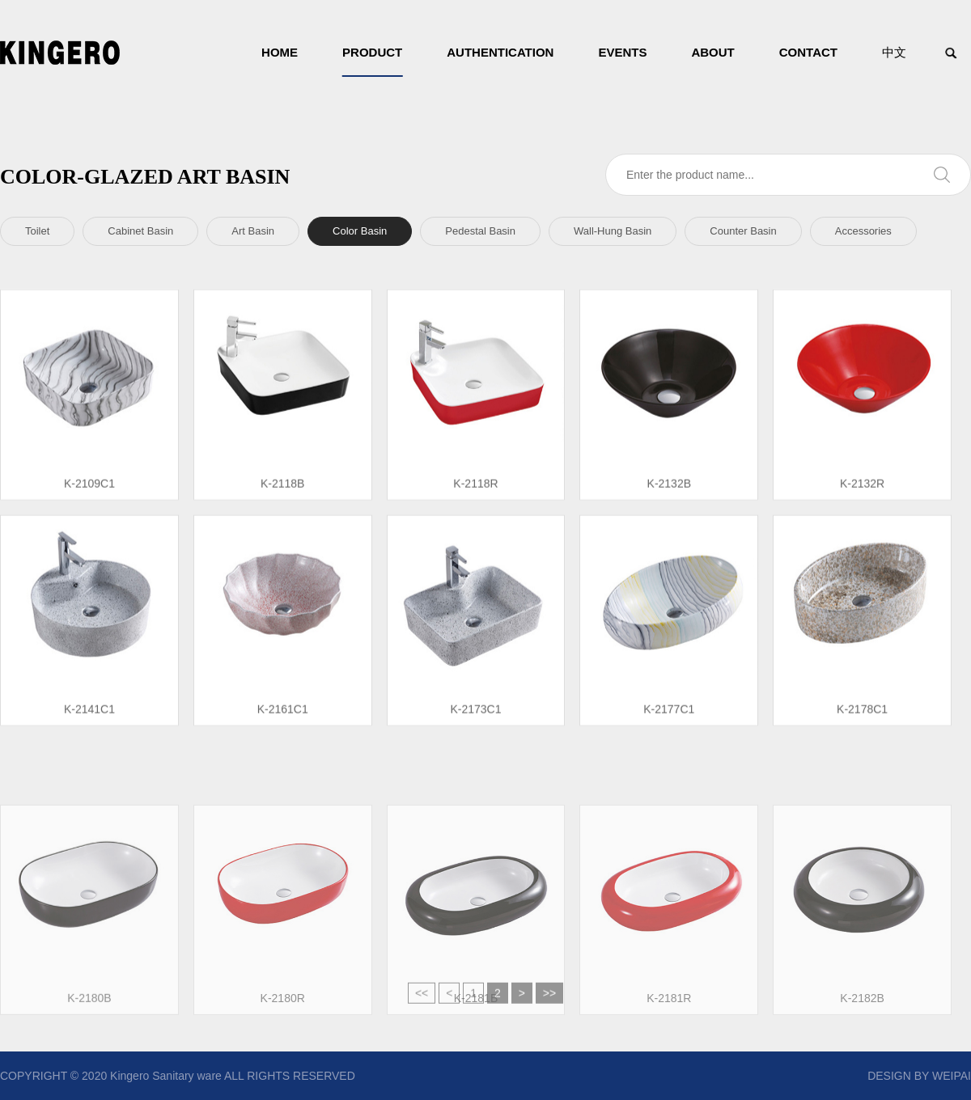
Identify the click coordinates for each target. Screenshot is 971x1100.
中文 (894, 52)
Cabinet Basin (140, 231)
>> (549, 999)
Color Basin (360, 231)
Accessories (863, 231)
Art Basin (252, 231)
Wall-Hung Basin (612, 231)
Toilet (37, 231)
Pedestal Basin (480, 231)
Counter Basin (743, 231)
